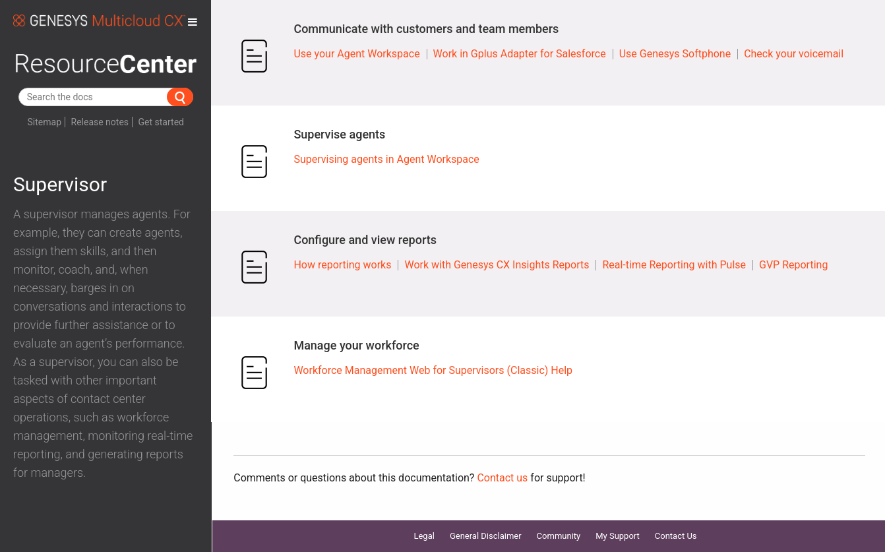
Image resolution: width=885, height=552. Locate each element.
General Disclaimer (486, 536)
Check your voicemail (793, 53)
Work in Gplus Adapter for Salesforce (519, 53)
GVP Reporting (793, 265)
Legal (423, 536)
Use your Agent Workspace (356, 53)
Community (559, 536)
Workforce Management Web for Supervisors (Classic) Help (432, 370)
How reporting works (342, 265)
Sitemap (44, 122)
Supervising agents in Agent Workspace (386, 159)
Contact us (502, 478)
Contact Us (676, 536)
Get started (161, 122)
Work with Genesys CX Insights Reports (496, 265)
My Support (617, 536)
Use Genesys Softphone (675, 53)
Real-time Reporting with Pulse (674, 265)
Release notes (100, 122)
